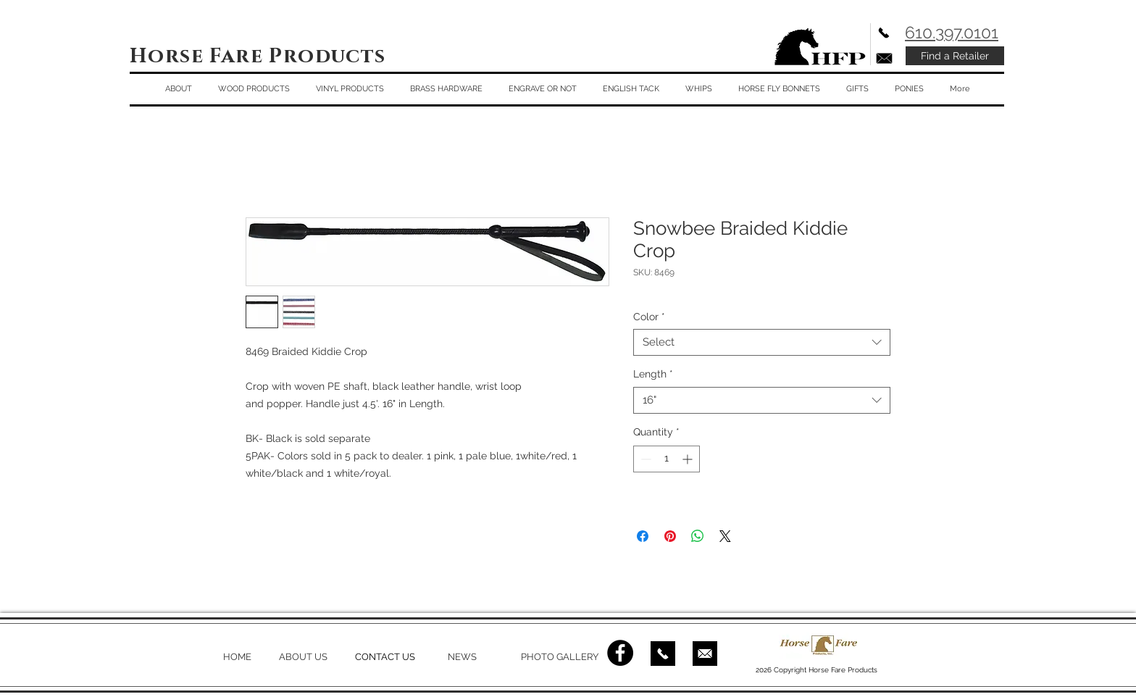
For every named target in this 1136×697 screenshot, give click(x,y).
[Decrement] (644, 459)
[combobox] (761, 342)
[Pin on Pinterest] (670, 536)
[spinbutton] (666, 459)
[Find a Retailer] (955, 55)
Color (649, 316)
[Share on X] (725, 536)
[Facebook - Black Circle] (620, 653)
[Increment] (689, 459)
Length (653, 374)
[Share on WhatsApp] (697, 536)
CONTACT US (385, 656)
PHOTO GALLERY (559, 656)
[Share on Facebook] (642, 536)
